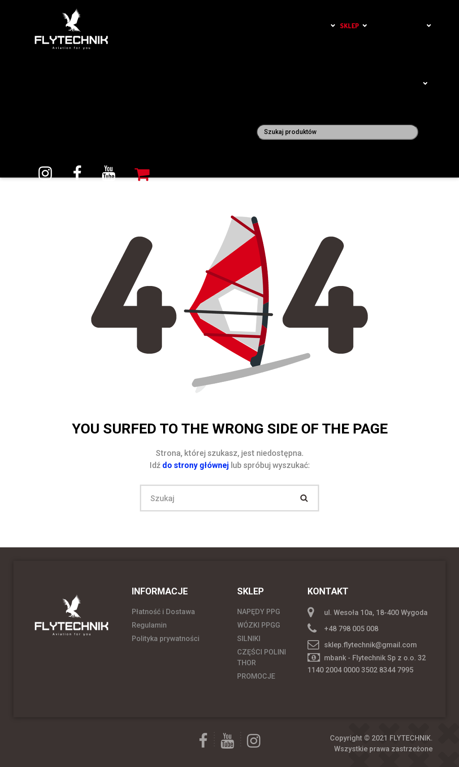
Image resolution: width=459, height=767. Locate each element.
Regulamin (149, 625)
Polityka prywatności (165, 638)
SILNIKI (248, 638)
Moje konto (400, 83)
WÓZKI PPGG (258, 625)
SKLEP (349, 26)
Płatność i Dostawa (163, 611)
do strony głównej (196, 465)
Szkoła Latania (302, 26)
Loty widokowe (397, 26)
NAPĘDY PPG (258, 611)
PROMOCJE (256, 676)
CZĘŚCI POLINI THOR (261, 657)
